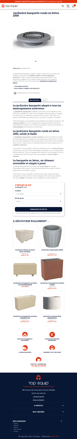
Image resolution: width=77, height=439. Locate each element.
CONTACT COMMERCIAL (38, 365)
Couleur (18, 191)
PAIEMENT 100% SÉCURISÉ (52, 352)
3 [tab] (38, 61)
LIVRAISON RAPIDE (25, 352)
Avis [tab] (45, 100)
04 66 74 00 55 (38, 397)
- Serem (15, 423)
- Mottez (15, 427)
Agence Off (54, 436)
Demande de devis (38, 209)
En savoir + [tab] (35, 100)
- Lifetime (16, 425)
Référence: (17, 68)
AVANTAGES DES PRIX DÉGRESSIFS (52, 339)
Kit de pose (19, 198)
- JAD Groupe (17, 429)
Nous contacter (38, 400)
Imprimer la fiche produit (26, 93)
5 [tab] (41, 61)
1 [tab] (35, 61)
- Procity (15, 431)
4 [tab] (39, 61)
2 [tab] (37, 61)
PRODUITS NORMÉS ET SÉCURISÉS (25, 339)
